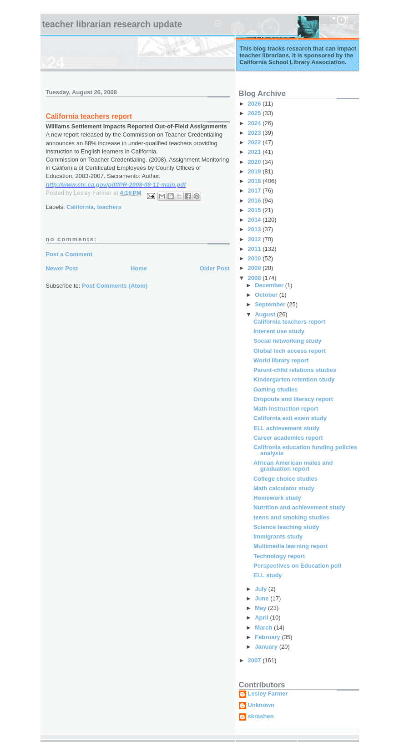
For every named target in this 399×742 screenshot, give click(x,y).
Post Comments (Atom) (114, 285)
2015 (255, 210)
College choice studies (285, 478)
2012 (255, 239)
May (261, 608)
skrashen (261, 716)
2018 (255, 181)
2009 (255, 267)
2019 (255, 171)
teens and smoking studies (291, 517)
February (268, 637)
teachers (109, 206)
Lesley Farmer (268, 694)
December (270, 285)
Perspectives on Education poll (297, 565)
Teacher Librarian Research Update (112, 24)
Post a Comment (69, 254)
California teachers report (289, 321)
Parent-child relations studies (294, 369)
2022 (255, 142)
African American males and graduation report (293, 465)
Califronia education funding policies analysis (305, 450)
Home (139, 268)
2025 (255, 113)
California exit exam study (290, 418)
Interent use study (278, 331)
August (266, 314)
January (267, 646)
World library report (280, 360)
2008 (255, 277)
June (262, 598)
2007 (255, 660)
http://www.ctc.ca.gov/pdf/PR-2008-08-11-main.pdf (116, 184)
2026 (255, 103)
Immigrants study (278, 536)
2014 (255, 219)
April (262, 617)
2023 (255, 132)
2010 (255, 258)
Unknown (261, 705)
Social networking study (287, 340)
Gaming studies (275, 389)
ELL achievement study (286, 428)
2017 (255, 190)
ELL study (267, 575)
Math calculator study (283, 488)
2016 (255, 200)
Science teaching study (286, 526)
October (267, 294)
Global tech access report (289, 350)
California (80, 206)
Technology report (279, 556)
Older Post (215, 268)
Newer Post (62, 268)
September (271, 304)
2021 (255, 151)
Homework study (277, 497)
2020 (255, 161)
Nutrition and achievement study (299, 507)
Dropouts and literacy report (293, 399)
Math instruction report (285, 408)
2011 (255, 248)
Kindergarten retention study (293, 379)
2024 (255, 123)
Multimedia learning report (290, 546)
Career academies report (288, 437)
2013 (255, 229)
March (264, 627)
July (261, 588)
